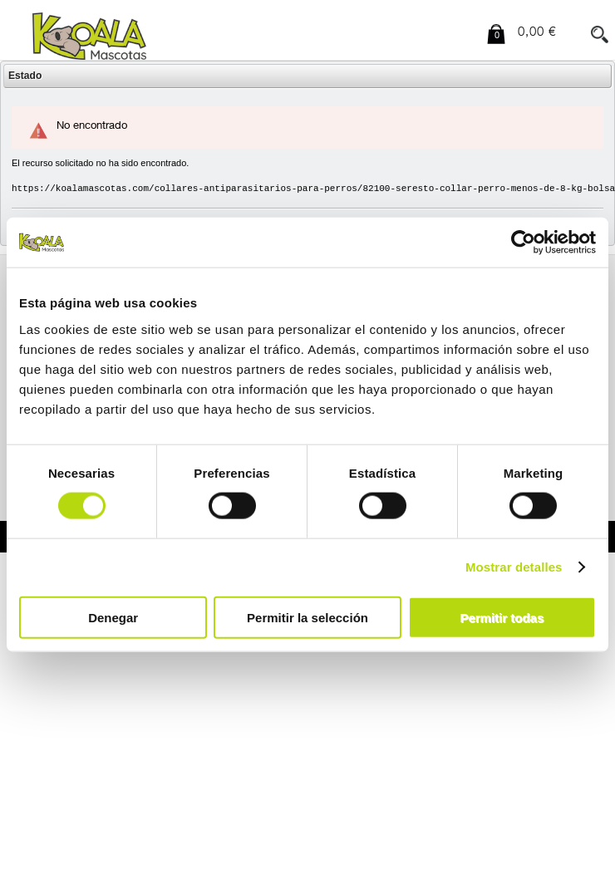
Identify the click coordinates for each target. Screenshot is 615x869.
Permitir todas (502, 617)
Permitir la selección (307, 617)
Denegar (113, 617)
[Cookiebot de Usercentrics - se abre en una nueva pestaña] (523, 242)
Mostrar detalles (514, 567)
